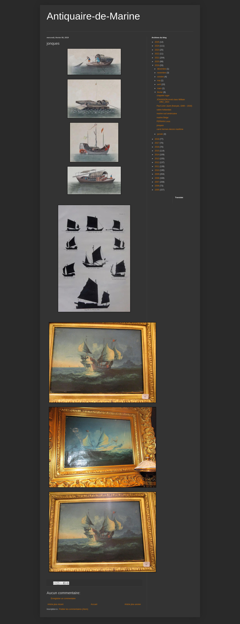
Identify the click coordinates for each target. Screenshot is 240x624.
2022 (157, 54)
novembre (162, 73)
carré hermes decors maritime (170, 129)
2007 (157, 182)
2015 (157, 151)
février (160, 92)
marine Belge (162, 117)
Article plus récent (55, 604)
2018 (157, 139)
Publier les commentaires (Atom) (73, 609)
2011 (157, 166)
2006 (157, 186)
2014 (157, 154)
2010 (157, 170)
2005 (157, 190)
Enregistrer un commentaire (63, 598)
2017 (157, 143)
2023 (157, 50)
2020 (157, 61)
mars (159, 88)
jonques (160, 125)
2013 (157, 158)
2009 (157, 174)
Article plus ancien (133, 604)
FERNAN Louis (163, 121)
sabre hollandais (164, 110)
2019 (157, 65)
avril (159, 84)
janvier (160, 134)
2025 (157, 42)
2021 (157, 58)
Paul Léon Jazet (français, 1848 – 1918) (174, 106)
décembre (162, 69)
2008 (157, 178)
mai (159, 80)
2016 (157, 147)
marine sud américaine (167, 113)
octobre (160, 77)
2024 (157, 46)
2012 (157, 162)
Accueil (94, 604)
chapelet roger (163, 95)
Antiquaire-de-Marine (93, 16)
